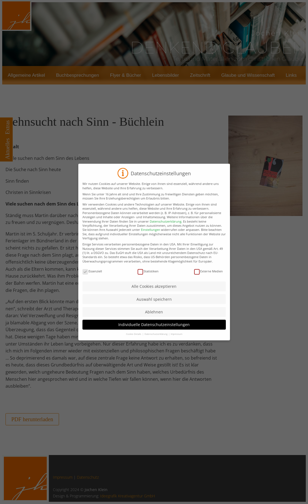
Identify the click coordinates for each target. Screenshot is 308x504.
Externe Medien (208, 277)
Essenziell (92, 277)
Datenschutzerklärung (165, 227)
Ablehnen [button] (154, 318)
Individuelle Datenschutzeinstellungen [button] (154, 330)
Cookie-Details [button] (134, 339)
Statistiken (148, 277)
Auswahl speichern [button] (154, 305)
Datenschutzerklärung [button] (156, 339)
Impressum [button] (176, 339)
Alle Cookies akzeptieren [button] (154, 292)
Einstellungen (150, 236)
